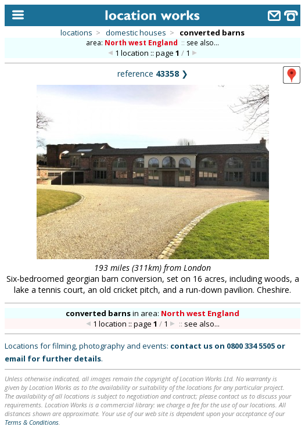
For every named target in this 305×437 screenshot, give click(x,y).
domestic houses (136, 32)
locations (76, 32)
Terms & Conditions (32, 422)
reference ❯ (152, 73)
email (15, 358)
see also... (202, 43)
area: (133, 43)
